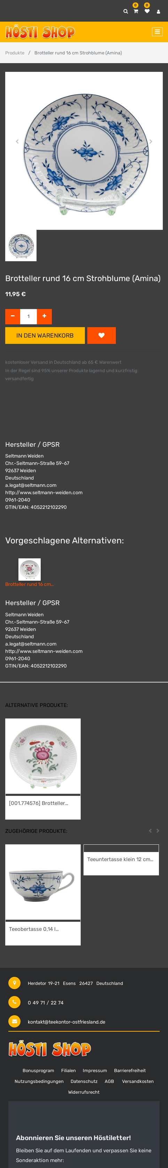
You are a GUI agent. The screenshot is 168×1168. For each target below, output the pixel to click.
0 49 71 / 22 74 (46, 1003)
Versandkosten (138, 1081)
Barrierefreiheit (130, 1070)
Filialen (68, 1070)
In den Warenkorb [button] (45, 335)
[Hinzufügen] (44, 317)
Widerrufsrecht (83, 1092)
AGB (109, 1081)
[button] (17, 141)
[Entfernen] (12, 317)
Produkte (14, 52)
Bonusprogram (38, 1070)
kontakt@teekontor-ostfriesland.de (66, 1022)
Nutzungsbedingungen (39, 1081)
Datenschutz (84, 1081)
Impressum (95, 1070)
